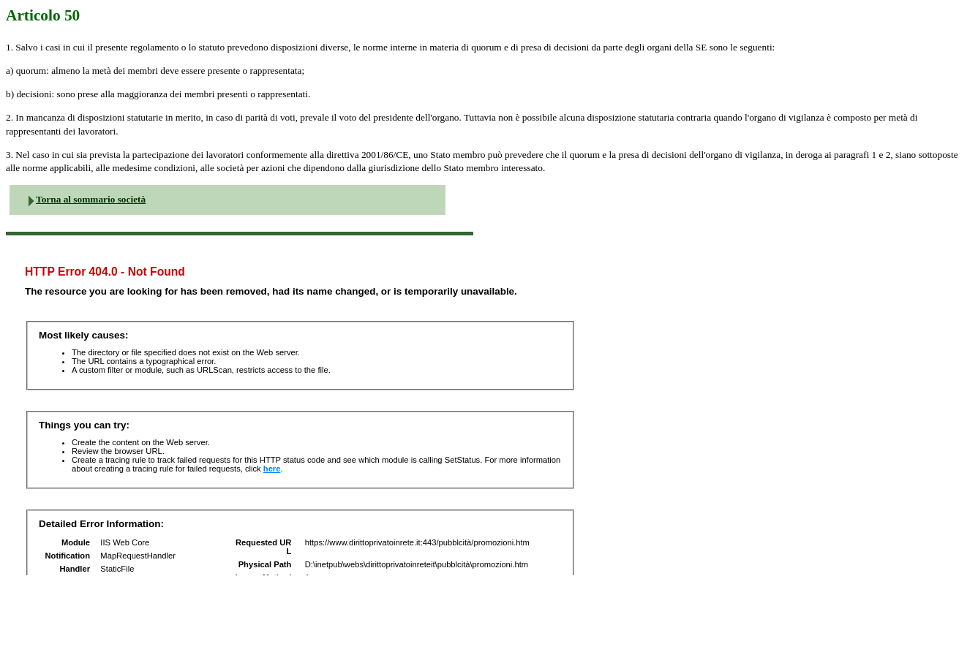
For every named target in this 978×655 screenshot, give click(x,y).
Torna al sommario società (91, 199)
